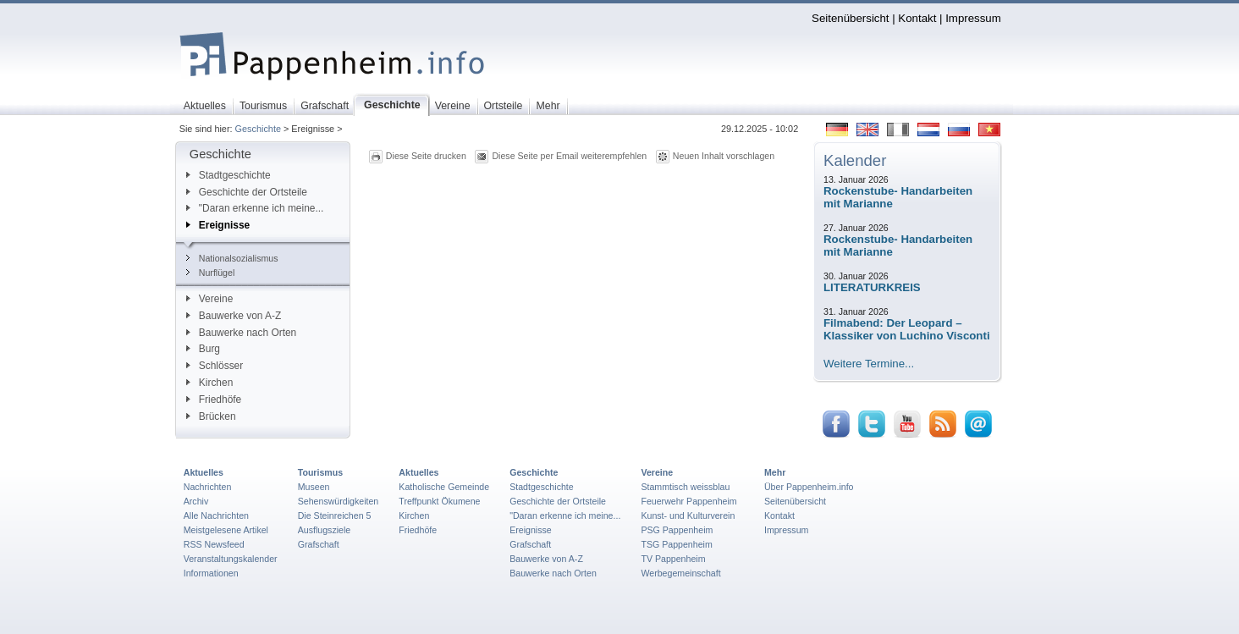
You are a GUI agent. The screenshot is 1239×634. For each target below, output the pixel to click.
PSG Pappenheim (677, 530)
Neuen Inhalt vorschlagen (723, 156)
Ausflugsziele (324, 530)
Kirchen (209, 383)
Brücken (211, 416)
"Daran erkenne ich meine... (255, 208)
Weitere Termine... (868, 363)
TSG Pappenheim (676, 544)
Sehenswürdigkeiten (338, 501)
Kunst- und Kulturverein (688, 515)
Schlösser (214, 366)
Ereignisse (218, 225)
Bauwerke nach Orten (241, 333)
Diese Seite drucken (426, 156)
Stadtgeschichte (228, 175)
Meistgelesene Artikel (226, 530)
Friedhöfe (213, 399)
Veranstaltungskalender (231, 559)
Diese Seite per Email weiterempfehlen (569, 156)
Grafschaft (318, 544)
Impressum (973, 18)
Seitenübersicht (850, 18)
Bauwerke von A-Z (234, 316)
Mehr (774, 472)
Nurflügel (210, 272)
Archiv (196, 501)
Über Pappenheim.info (809, 487)
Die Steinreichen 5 (335, 515)
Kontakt (917, 18)
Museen (314, 487)
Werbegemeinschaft (680, 573)
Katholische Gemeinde (444, 487)
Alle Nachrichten (216, 515)
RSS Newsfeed (214, 544)
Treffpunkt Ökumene (439, 501)
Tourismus (320, 472)
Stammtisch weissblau (685, 487)
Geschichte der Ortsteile (246, 192)
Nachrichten (208, 487)
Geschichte (258, 129)
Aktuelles (203, 472)
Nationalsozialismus (232, 258)
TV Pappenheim (673, 559)
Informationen (211, 573)
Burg (203, 349)
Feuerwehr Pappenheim (688, 501)
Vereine (210, 299)
